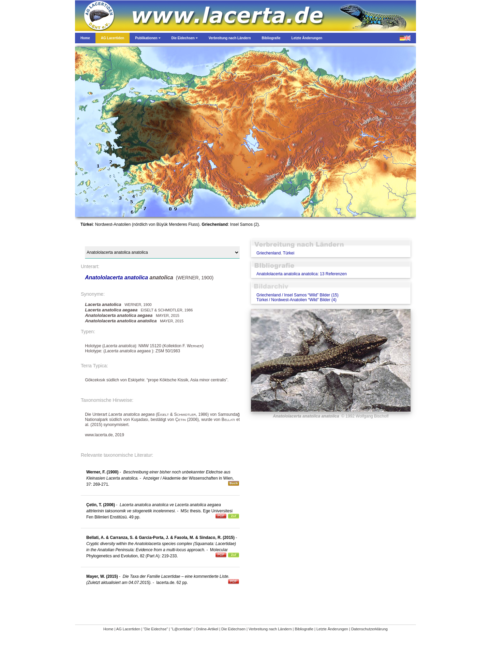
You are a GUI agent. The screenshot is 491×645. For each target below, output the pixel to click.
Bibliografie (304, 629)
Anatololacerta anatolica (116, 277)
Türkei (288, 253)
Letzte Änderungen (332, 629)
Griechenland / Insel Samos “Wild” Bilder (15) (297, 295)
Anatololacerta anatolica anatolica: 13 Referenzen (301, 274)
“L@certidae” (182, 629)
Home (108, 629)
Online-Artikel (207, 629)
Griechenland (268, 253)
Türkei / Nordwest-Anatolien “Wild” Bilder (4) (296, 299)
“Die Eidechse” (155, 629)
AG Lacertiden (128, 629)
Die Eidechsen (233, 629)
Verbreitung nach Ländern (270, 629)
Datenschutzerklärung (369, 629)
